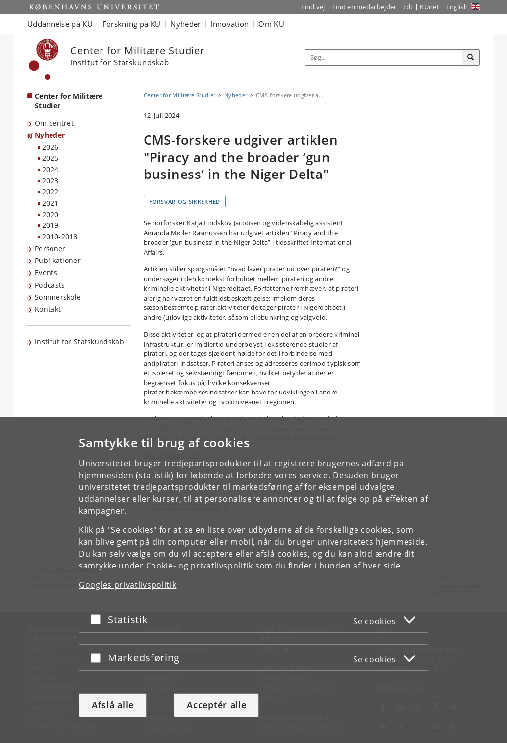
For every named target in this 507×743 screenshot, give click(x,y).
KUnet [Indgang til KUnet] (429, 6)
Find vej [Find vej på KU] (313, 6)
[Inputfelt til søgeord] (384, 57)
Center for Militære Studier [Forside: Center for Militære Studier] (69, 100)
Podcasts (50, 285)
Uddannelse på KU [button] (60, 24)
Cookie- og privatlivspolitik (200, 565)
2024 (50, 169)
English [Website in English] (457, 6)
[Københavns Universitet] (44, 59)
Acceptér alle (216, 705)
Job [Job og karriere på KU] (408, 6)
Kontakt (48, 309)
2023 (50, 180)
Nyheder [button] (185, 24)
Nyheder (50, 135)
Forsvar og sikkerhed (184, 201)
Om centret (54, 123)
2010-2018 (60, 236)
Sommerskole (58, 297)
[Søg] (471, 57)
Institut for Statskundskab (79, 341)
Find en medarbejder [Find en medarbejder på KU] (364, 6)
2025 (50, 158)
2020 (50, 214)
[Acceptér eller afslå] (98, 619)
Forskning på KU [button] (131, 24)
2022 (50, 191)
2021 (50, 203)
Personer (50, 248)
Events (46, 272)
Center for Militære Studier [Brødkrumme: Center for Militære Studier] (179, 95)
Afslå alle (113, 705)
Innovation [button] (229, 24)
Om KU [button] (271, 24)
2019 (50, 225)
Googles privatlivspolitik (128, 584)
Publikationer (58, 260)
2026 (50, 147)
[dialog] (253, 580)
